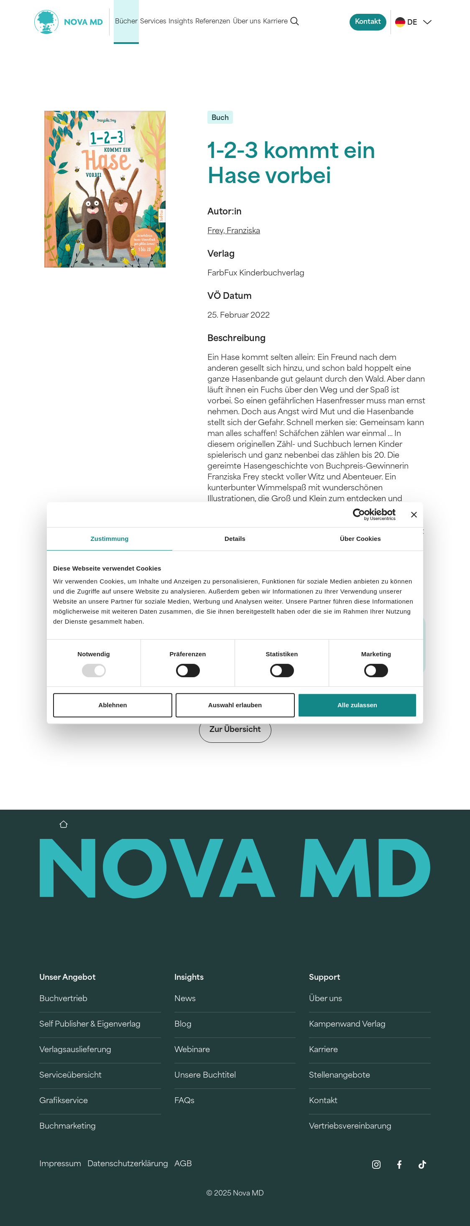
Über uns (247, 22)
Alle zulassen (357, 705)
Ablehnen (112, 705)
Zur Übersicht (235, 730)
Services (153, 22)
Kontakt (368, 22)
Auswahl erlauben (235, 705)
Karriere (275, 22)
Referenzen (212, 22)
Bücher (126, 22)
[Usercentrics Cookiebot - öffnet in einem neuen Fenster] (359, 514)
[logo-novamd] (72, 22)
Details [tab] (235, 538)
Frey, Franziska (233, 231)
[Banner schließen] (414, 514)
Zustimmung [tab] (110, 538)
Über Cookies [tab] (360, 538)
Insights (181, 22)
